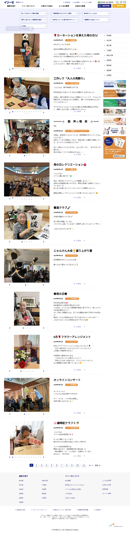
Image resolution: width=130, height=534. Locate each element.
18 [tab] (30, 70)
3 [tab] (17, 69)
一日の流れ (68, 493)
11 (84, 465)
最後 (96, 465)
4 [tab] (20, 69)
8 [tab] (29, 69)
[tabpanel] (26, 50)
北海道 (21, 489)
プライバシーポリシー (39, 510)
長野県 (21, 493)
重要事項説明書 (83, 510)
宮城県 (44, 489)
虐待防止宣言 (21, 510)
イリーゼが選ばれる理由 (73, 489)
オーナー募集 (88, 2)
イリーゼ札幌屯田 (71, 384)
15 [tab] (23, 70)
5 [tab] (22, 69)
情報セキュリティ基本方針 (62, 510)
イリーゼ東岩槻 (70, 40)
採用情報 (67, 2)
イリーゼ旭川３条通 (72, 83)
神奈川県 (45, 480)
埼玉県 (21, 485)
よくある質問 (64, 6)
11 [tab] (36, 69)
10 (77, 465)
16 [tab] (26, 70)
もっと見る (77, 68)
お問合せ (98, 510)
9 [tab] (31, 69)
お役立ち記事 (80, 6)
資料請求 (120, 6)
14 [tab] (21, 70)
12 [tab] (38, 69)
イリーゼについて (28, 6)
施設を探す (11, 6)
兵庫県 (44, 498)
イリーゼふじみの (71, 212)
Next (44, 69)
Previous (9, 69)
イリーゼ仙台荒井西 (72, 428)
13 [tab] (41, 69)
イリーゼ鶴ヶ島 (70, 169)
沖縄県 (21, 502)
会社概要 (77, 2)
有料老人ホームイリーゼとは (74, 485)
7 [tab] (27, 69)
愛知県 (44, 493)
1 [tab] (13, 69)
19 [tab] (33, 70)
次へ (90, 465)
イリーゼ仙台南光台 (72, 298)
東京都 (21, 480)
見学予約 (105, 6)
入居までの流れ (47, 6)
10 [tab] (34, 69)
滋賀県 (21, 498)
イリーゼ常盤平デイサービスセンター (77, 131)
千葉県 (44, 485)
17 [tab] (28, 70)
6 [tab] (24, 69)
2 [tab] (15, 69)
